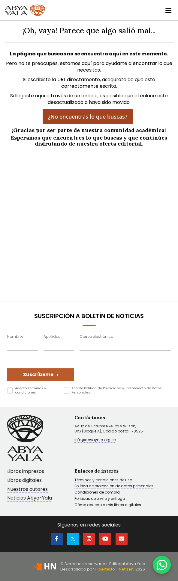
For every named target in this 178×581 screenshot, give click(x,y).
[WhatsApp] (162, 565)
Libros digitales (24, 480)
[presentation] (125, 369)
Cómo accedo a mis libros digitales (107, 505)
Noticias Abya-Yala (29, 498)
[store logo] (25, 10)
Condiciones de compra (97, 492)
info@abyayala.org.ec (95, 439)
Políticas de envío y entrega (99, 498)
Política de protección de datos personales (113, 486)
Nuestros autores (27, 489)
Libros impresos (25, 471)
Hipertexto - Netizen (114, 569)
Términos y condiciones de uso (103, 480)
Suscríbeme (40, 374)
